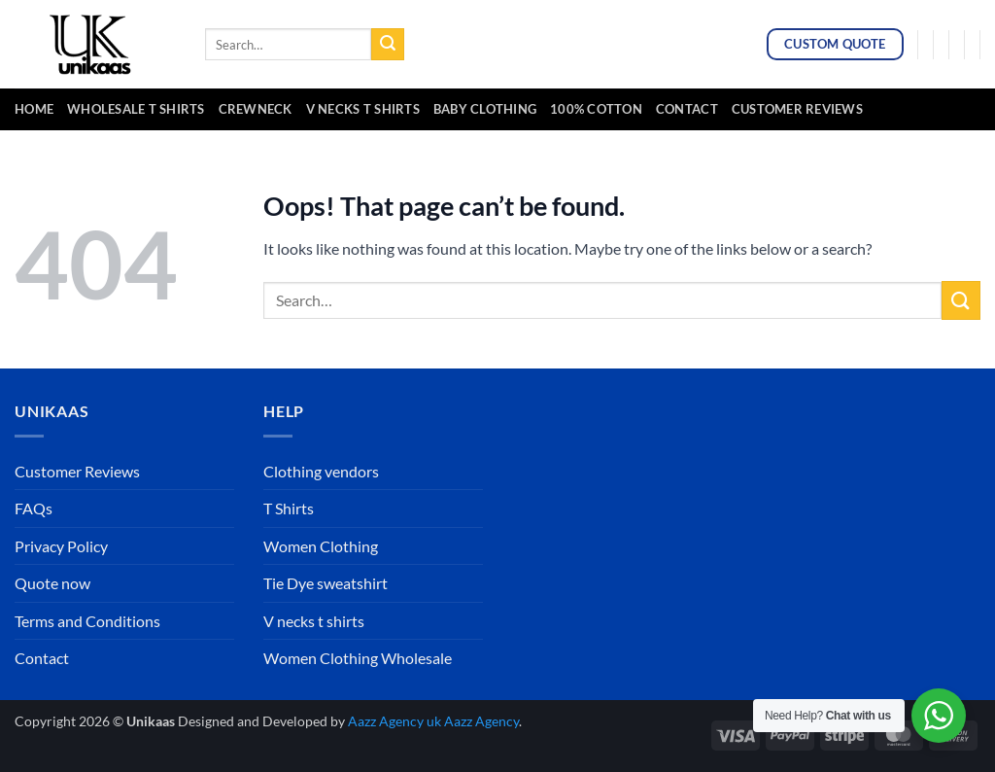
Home (34, 109)
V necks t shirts (313, 621)
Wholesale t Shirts (136, 109)
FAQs (33, 508)
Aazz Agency (481, 721)
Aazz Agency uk (394, 721)
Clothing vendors (321, 471)
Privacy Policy (61, 546)
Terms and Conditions (87, 621)
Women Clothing (320, 546)
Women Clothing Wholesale (357, 658)
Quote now (52, 583)
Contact (687, 109)
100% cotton (596, 109)
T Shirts (288, 508)
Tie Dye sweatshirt (325, 583)
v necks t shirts (363, 109)
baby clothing (484, 109)
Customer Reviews (797, 109)
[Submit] (387, 44)
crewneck (255, 109)
